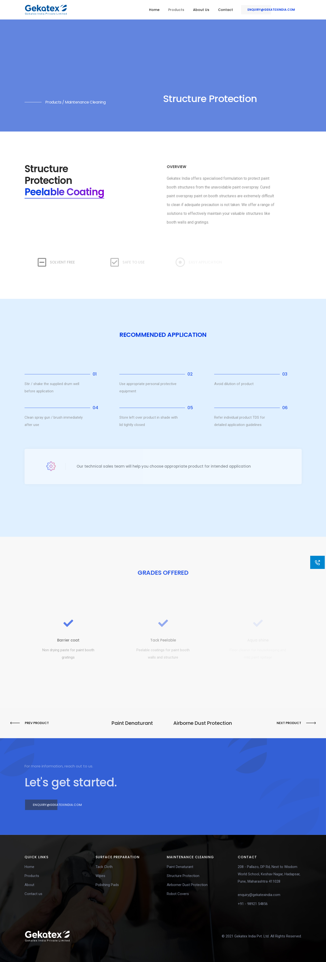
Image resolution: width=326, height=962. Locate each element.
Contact (225, 9)
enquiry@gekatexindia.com (268, 9)
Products (176, 9)
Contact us (33, 894)
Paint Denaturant (180, 867)
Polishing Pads (107, 885)
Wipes (100, 876)
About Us (201, 9)
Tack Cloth (104, 867)
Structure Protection (183, 876)
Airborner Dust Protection (187, 885)
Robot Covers (178, 894)
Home (154, 9)
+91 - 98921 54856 (253, 904)
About (29, 885)
